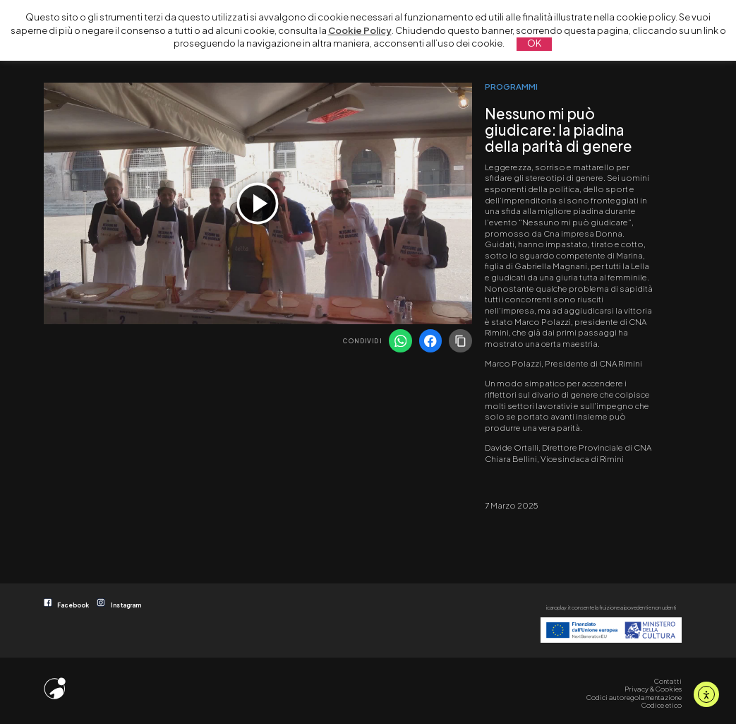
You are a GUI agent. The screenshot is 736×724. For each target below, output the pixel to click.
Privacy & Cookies (653, 688)
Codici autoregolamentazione (634, 697)
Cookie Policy (360, 30)
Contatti (668, 681)
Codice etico (661, 705)
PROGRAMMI (511, 86)
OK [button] (534, 43)
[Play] (257, 203)
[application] (258, 203)
